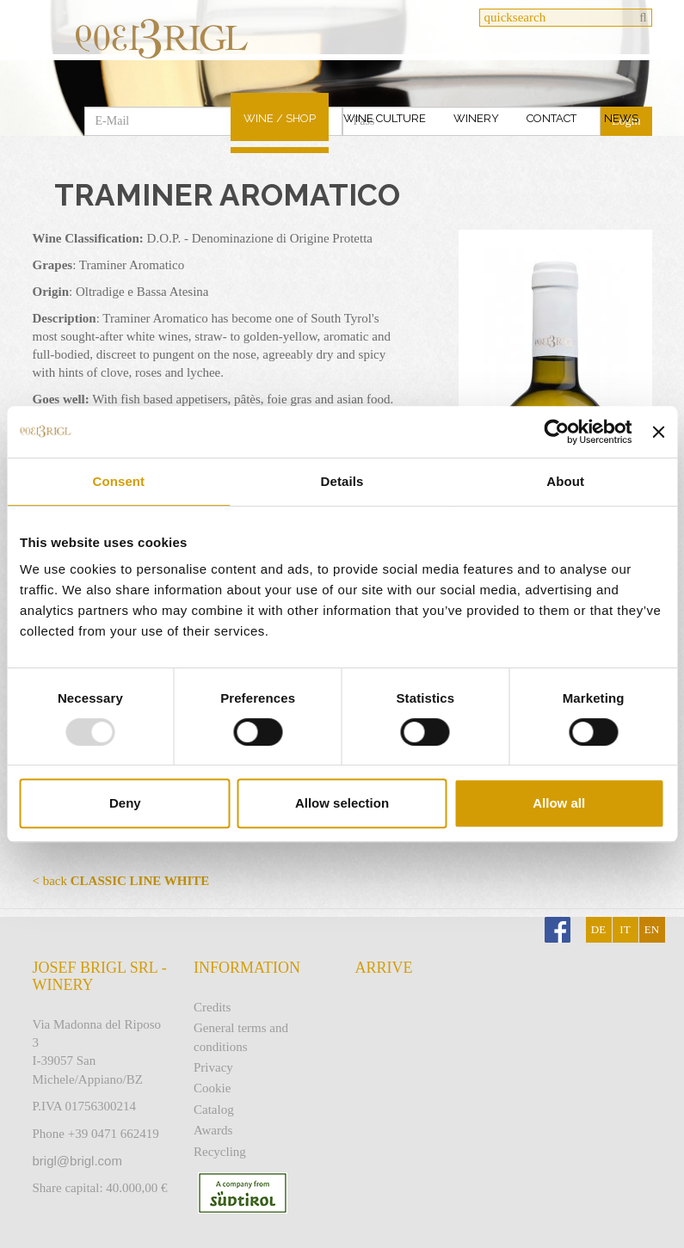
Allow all (559, 803)
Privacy (213, 1067)
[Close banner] (658, 432)
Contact (551, 118)
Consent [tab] (118, 481)
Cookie (212, 1088)
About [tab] (565, 481)
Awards (213, 1130)
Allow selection (342, 803)
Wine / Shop (279, 118)
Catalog (214, 1109)
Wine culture (384, 118)
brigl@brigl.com (77, 1160)
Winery (476, 118)
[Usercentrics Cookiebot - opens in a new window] (557, 432)
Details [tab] (342, 481)
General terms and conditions (241, 1037)
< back (121, 881)
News (621, 118)
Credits (212, 1007)
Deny (125, 803)
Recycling (220, 1152)
